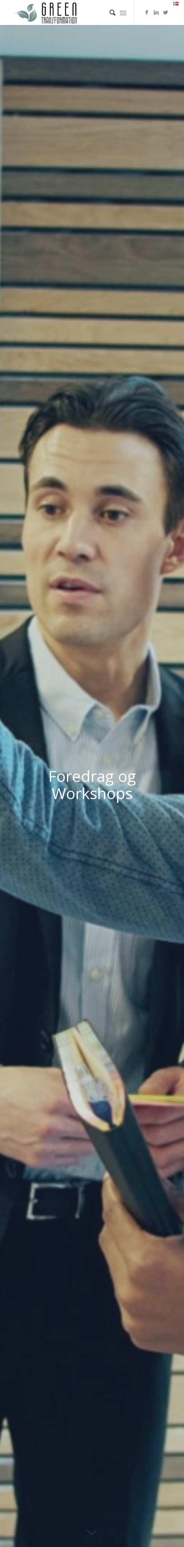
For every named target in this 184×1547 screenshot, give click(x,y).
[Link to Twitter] (165, 13)
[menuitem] (109, 12)
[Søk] (109, 12)
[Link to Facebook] (147, 13)
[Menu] (123, 12)
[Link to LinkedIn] (156, 13)
